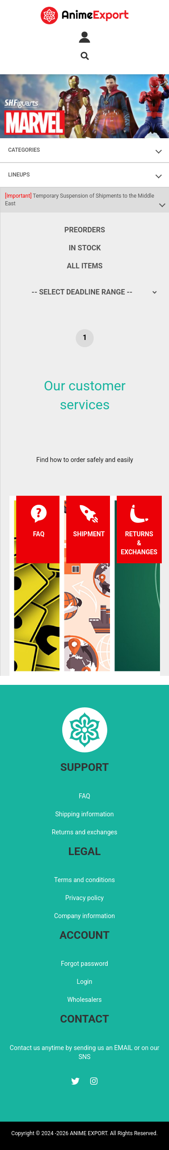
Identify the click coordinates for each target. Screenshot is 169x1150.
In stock (84, 248)
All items (84, 266)
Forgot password (84, 963)
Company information (84, 915)
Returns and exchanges (84, 832)
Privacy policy (84, 897)
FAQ (84, 796)
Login (84, 981)
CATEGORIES (24, 150)
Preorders (84, 230)
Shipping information (84, 814)
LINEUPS (19, 175)
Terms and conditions (84, 879)
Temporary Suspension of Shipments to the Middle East (79, 200)
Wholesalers (84, 999)
